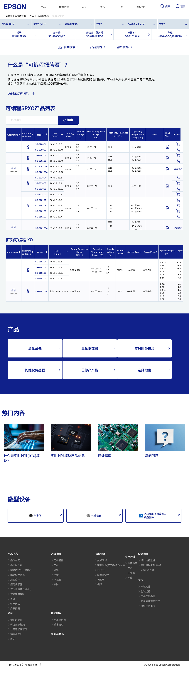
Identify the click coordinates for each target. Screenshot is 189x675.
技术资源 (64, 7)
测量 (56, 574)
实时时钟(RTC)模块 (20, 570)
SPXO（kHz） (9, 24)
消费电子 (132, 563)
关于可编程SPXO (19, 34)
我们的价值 (16, 619)
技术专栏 (102, 560)
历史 (12, 639)
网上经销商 (60, 619)
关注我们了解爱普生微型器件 (152, 515)
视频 (99, 584)
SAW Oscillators (136, 24)
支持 (102, 7)
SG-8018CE (40, 188)
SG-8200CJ (40, 144)
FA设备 (57, 579)
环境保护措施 (17, 624)
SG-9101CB (40, 267)
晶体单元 (35, 348)
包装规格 (145, 591)
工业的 (131, 573)
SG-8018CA (40, 177)
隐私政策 (16, 665)
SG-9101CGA (41, 291)
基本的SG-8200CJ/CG (56, 34)
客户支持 (123, 47)
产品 (43, 7)
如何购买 (141, 7)
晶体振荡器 (89, 348)
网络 (56, 570)
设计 (84, 7)
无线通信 (58, 560)
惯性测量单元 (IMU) (20, 589)
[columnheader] (13, 134)
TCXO (99, 24)
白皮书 (100, 570)
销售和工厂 (16, 634)
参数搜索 (66, 47)
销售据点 (58, 624)
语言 (180, 6)
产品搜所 (15, 608)
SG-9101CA (40, 261)
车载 (56, 565)
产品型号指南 (148, 596)
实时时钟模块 (144, 348)
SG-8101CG (40, 216)
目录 (12, 598)
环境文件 (145, 586)
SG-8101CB (40, 205)
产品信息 (13, 554)
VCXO (162, 24)
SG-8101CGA (41, 228)
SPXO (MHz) (39, 24)
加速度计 (15, 579)
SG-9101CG (40, 278)
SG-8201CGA (41, 172)
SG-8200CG (40, 149)
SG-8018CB (40, 183)
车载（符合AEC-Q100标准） (170, 34)
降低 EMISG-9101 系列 (132, 34)
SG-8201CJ (40, 155)
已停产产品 (89, 369)
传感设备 (93, 515)
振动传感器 (16, 584)
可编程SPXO (71, 24)
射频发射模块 (17, 594)
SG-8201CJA (41, 166)
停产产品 (15, 603)
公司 (120, 7)
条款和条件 (34, 665)
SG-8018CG (40, 194)
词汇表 (100, 579)
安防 (56, 584)
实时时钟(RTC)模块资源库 (111, 565)
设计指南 (143, 554)
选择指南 (144, 369)
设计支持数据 (148, 560)
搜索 (165, 6)
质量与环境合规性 (150, 601)
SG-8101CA (40, 199)
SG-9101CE (40, 272)
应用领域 (130, 556)
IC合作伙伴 (103, 574)
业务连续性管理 (18, 629)
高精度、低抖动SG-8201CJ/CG (94, 34)
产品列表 (96, 47)
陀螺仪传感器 (35, 369)
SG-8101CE (40, 211)
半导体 (34, 515)
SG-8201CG (40, 160)
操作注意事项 (148, 606)
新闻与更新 (57, 634)
